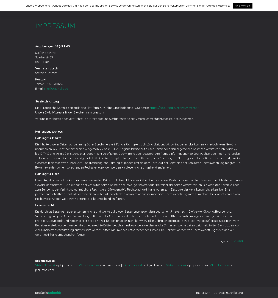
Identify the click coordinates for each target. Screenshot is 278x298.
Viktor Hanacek (45, 265)
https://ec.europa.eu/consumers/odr (174, 108)
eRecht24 (237, 241)
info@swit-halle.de (56, 88)
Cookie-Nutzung (216, 5)
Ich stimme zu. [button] (242, 5)
